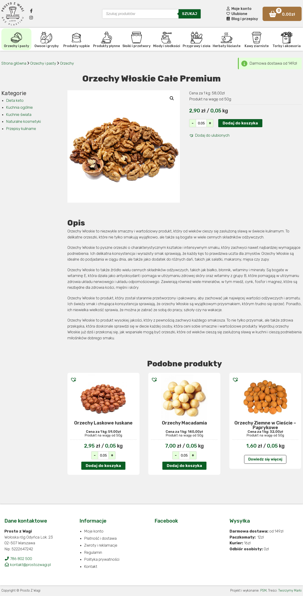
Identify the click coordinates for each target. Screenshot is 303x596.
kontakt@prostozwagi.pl (27, 564)
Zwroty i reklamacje (100, 545)
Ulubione (236, 14)
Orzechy (67, 63)
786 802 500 (18, 558)
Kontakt (90, 566)
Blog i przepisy (242, 19)
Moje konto (238, 8)
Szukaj (189, 14)
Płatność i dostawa (100, 538)
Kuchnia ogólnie (19, 107)
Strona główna (13, 63)
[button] (209, 135)
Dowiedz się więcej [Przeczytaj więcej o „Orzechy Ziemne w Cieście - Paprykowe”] (265, 459)
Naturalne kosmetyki (23, 121)
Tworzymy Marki (290, 591)
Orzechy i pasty (43, 63)
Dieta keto (15, 100)
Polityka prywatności (101, 559)
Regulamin (93, 552)
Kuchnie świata (18, 114)
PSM (263, 591)
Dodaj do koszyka (240, 123)
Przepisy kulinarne (21, 128)
